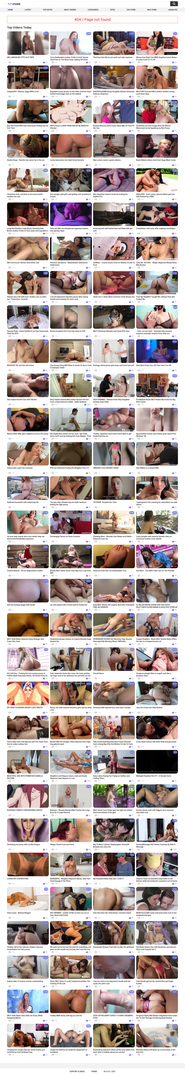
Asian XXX (172, 10)
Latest (28, 10)
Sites (112, 10)
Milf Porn (151, 10)
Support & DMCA (77, 1071)
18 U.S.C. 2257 (109, 1071)
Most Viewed (70, 10)
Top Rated (47, 10)
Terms (94, 1071)
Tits (14, 4)
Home (10, 10)
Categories (93, 10)
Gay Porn (131, 10)
